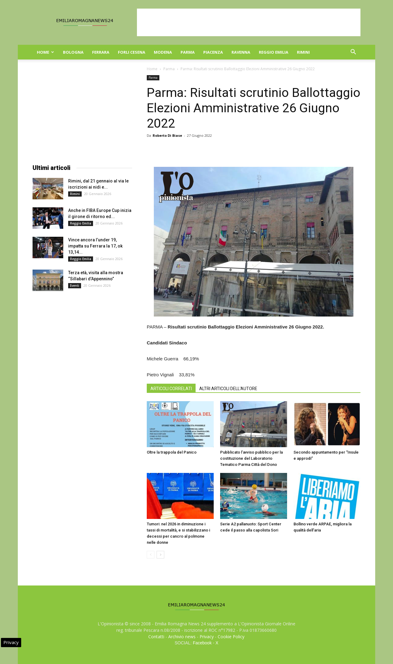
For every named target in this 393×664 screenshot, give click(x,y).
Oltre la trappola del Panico (171, 452)
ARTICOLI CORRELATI (171, 388)
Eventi (74, 285)
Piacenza (213, 52)
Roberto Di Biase (167, 135)
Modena (163, 52)
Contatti (156, 636)
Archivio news (182, 636)
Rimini (303, 52)
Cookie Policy (231, 636)
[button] (353, 53)
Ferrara (100, 52)
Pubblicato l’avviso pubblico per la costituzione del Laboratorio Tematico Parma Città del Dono (251, 458)
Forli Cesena (131, 52)
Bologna (73, 52)
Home (45, 52)
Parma (188, 52)
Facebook (202, 642)
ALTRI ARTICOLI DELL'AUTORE (228, 388)
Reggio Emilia (273, 52)
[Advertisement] (248, 22)
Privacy (207, 636)
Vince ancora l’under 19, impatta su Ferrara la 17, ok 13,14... (95, 246)
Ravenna (241, 52)
